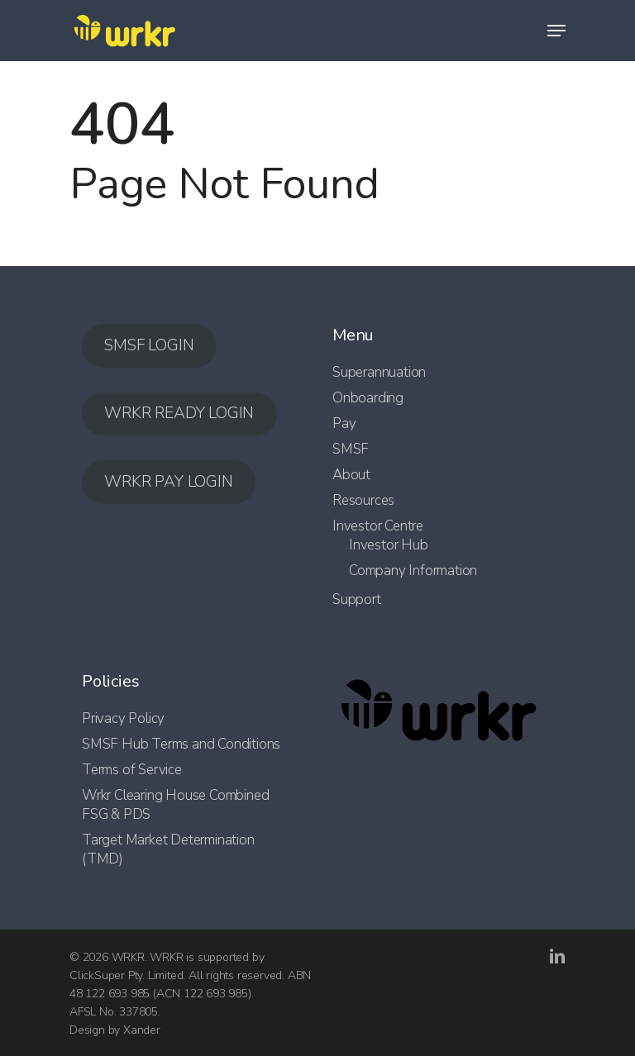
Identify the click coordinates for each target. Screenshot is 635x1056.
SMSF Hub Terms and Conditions (181, 744)
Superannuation (379, 372)
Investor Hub (388, 544)
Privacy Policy (123, 718)
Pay (344, 423)
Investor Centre (377, 525)
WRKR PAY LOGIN (168, 481)
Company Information (413, 570)
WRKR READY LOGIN (179, 413)
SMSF (350, 449)
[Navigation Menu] (556, 30)
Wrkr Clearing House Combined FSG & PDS (175, 805)
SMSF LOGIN (148, 345)
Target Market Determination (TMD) (168, 849)
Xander (141, 1030)
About (351, 474)
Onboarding (367, 397)
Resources (363, 500)
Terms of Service (132, 769)
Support (356, 599)
